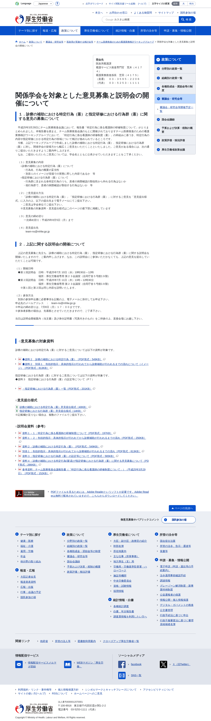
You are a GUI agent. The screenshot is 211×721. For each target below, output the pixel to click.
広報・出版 (26, 585)
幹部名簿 (118, 545)
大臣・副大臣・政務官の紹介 (130, 540)
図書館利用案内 (87, 639)
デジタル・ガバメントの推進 (177, 603)
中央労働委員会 (122, 580)
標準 (175, 3)
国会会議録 (168, 119)
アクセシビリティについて (158, 688)
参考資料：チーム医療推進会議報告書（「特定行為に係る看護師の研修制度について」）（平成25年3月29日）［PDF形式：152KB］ (81, 471)
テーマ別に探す (30, 534)
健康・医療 (26, 540)
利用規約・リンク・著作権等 (35, 688)
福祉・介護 (26, 545)
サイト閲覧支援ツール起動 (122, 3)
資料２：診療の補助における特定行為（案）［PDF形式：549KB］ (60, 446)
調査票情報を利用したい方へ (130, 615)
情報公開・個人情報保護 (174, 598)
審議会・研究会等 (172, 98)
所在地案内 (119, 550)
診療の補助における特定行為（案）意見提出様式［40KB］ (53, 407)
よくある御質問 (143, 12)
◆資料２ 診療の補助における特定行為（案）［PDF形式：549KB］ (62, 359)
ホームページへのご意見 (88, 692)
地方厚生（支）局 (123, 560)
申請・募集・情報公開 (174, 559)
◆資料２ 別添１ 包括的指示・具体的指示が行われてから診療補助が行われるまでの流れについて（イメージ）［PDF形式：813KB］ (83, 365)
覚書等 (164, 550)
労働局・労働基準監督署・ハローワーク (130, 567)
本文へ (99, 12)
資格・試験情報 (122, 585)
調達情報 (165, 579)
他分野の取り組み (30, 560)
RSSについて (60, 692)
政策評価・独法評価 (173, 140)
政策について (171, 59)
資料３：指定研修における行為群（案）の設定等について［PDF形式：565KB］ (68, 456)
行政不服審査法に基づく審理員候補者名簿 (177, 621)
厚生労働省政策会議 (173, 149)
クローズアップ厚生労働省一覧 (121, 639)
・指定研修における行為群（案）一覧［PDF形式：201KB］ (56, 389)
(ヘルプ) (142, 3)
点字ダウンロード (94, 3)
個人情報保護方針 (68, 688)
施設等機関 (119, 574)
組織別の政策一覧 (172, 78)
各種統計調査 (121, 604)
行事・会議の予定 (30, 590)
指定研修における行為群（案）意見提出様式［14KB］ (50, 410)
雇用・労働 (26, 550)
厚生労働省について (126, 534)
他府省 (44, 639)
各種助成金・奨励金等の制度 (177, 88)
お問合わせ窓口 (118, 12)
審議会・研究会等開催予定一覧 (176, 109)
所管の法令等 (169, 534)
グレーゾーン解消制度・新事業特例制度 (177, 586)
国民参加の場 (188, 12)
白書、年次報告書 (123, 610)
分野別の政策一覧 (172, 68)
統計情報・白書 (123, 598)
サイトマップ (166, 12)
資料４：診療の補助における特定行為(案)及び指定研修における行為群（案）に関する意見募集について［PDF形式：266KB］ (83, 462)
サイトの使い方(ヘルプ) (31, 692)
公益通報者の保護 (170, 593)
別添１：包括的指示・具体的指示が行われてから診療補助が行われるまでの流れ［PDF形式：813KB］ (81, 451)
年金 (23, 555)
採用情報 (118, 590)
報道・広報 (27, 569)
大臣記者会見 (28, 575)
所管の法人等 (63, 639)
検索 (189, 19)
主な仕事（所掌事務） (126, 555)
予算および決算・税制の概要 (177, 130)
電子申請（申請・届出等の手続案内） (177, 567)
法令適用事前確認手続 (173, 574)
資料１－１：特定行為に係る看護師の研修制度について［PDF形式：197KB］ (67, 433)
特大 (191, 3)
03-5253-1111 (79, 708)
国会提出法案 (167, 540)
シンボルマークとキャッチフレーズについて (111, 688)
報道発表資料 (28, 580)
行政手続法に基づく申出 (174, 613)
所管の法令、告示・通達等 (175, 545)
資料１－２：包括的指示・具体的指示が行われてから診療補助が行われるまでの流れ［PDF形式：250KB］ (82, 439)
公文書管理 (166, 608)
